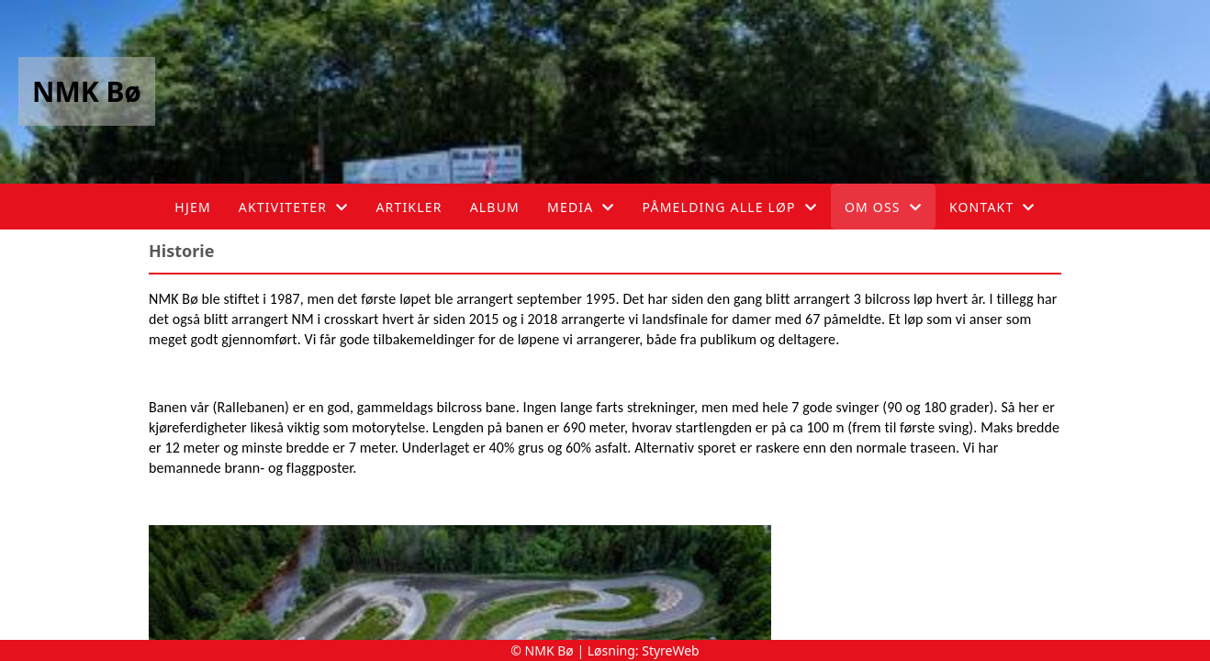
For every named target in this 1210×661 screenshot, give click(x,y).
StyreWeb (671, 650)
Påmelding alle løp (730, 207)
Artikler (408, 207)
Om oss (883, 207)
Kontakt (992, 207)
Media (581, 207)
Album (495, 207)
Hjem (192, 207)
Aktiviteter (294, 207)
